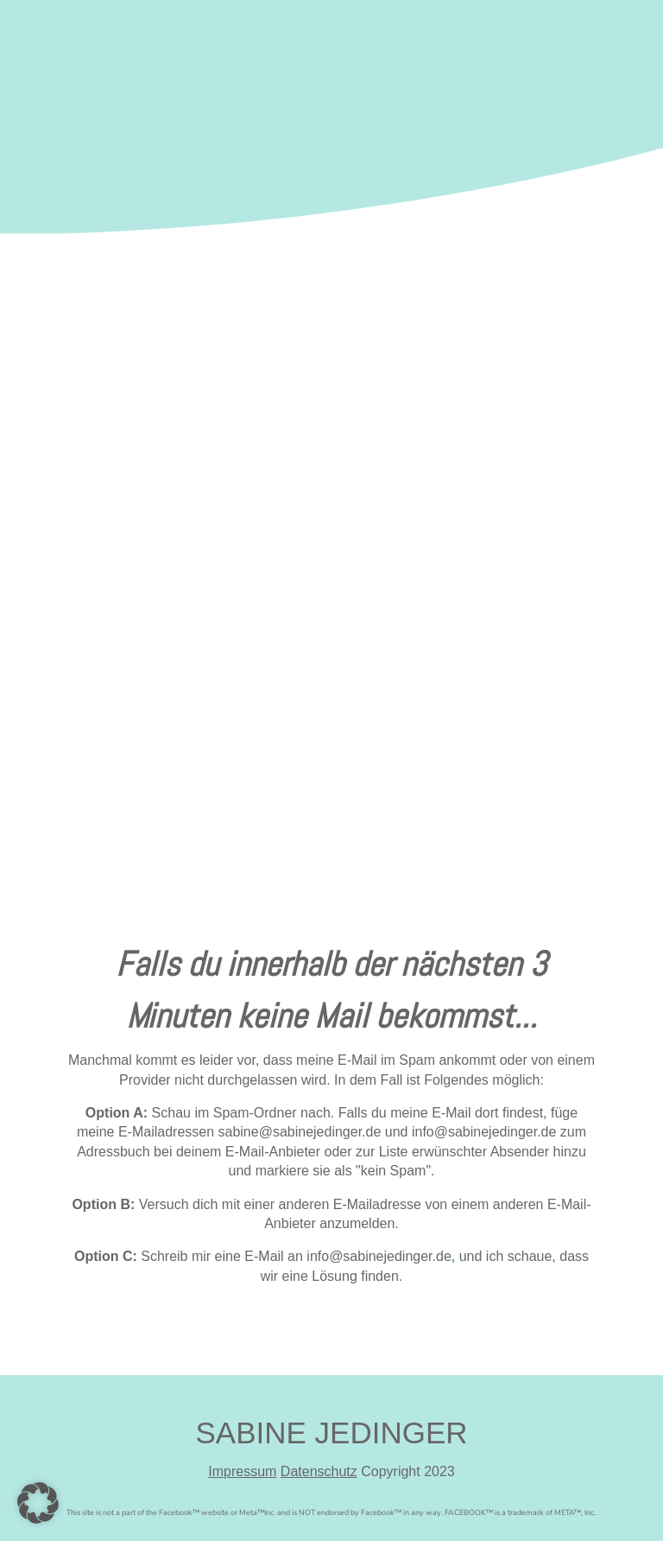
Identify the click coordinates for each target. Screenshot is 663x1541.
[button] (38, 1503)
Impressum (242, 1471)
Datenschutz (319, 1471)
